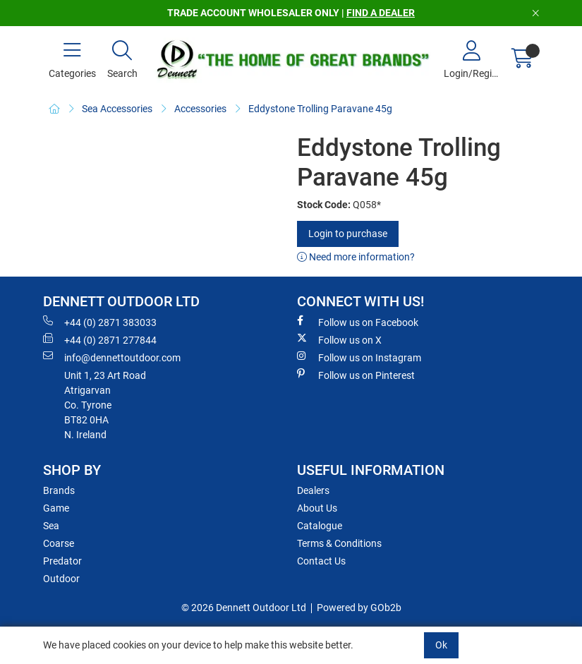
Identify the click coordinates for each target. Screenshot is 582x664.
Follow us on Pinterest (356, 374)
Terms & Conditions (339, 543)
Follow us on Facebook (357, 321)
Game (56, 508)
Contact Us (321, 561)
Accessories (200, 108)
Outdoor (61, 578)
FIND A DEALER (380, 12)
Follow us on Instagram (359, 357)
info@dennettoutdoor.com (112, 357)
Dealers (313, 490)
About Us (317, 508)
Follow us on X (339, 339)
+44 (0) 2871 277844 (100, 339)
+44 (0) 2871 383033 (100, 321)
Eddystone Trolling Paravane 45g (320, 108)
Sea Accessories (117, 108)
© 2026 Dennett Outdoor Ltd (243, 607)
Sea (51, 525)
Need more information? (356, 256)
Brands (59, 490)
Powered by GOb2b (359, 607)
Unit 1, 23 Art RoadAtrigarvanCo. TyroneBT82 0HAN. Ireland (105, 405)
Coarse (58, 543)
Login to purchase (347, 233)
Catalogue (319, 525)
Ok (441, 645)
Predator (62, 561)
